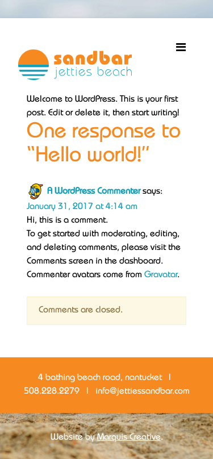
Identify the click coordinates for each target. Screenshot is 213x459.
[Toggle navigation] (180, 47)
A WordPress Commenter (93, 191)
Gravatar (160, 275)
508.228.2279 (52, 391)
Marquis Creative (129, 437)
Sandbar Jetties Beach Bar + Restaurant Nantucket (75, 64)
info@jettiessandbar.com (142, 391)
